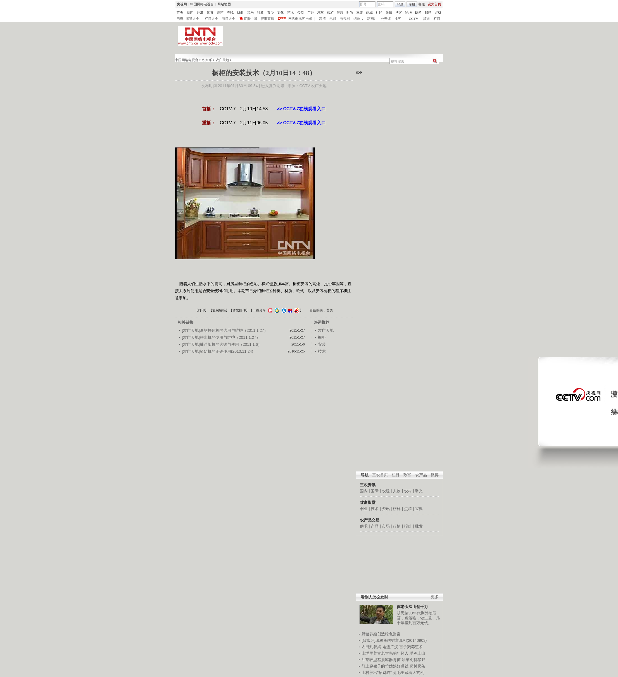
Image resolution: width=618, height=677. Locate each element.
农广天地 (222, 60)
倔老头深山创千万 (412, 606)
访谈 (418, 13)
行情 (397, 526)
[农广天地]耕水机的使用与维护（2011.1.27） (221, 337)
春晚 (230, 13)
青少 (270, 13)
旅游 (330, 13)
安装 (322, 344)
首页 (180, 13)
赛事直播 (267, 19)
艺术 (290, 13)
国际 (375, 491)
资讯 (386, 508)
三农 (359, 13)
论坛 (408, 13)
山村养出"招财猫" (377, 672)
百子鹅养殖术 (411, 647)
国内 (364, 491)
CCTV (413, 19)
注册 (411, 4)
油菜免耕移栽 (413, 659)
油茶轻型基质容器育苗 (381, 659)
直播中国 (250, 19)
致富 (407, 475)
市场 (386, 526)
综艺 (220, 13)
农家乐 (207, 60)
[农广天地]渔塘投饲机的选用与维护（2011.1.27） (225, 330)
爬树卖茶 (417, 666)
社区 (379, 13)
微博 (389, 13)
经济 (200, 13)
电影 (332, 19)
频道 (426, 19)
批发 (419, 526)
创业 (364, 508)
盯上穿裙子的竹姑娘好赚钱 (385, 666)
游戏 (437, 13)
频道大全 (192, 19)
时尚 (349, 13)
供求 (364, 526)
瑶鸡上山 (417, 653)
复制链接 (219, 310)
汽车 (320, 13)
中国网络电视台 (202, 4)
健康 (340, 13)
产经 (310, 13)
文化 (280, 13)
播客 (397, 19)
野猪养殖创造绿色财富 (381, 634)
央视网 (182, 4)
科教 (260, 13)
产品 (375, 526)
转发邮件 (239, 310)
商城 (369, 13)
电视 (180, 19)
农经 (386, 491)
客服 (421, 4)
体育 (210, 13)
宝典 (419, 508)
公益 (300, 13)
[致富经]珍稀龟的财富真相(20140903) (394, 640)
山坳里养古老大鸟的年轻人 (385, 653)
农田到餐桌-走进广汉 (380, 647)
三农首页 (380, 475)
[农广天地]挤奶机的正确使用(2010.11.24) (217, 351)
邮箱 (428, 13)
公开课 (386, 19)
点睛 (408, 508)
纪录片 (358, 19)
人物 (397, 491)
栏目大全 (211, 19)
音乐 (250, 13)
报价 (408, 526)
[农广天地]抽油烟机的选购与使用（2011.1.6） (222, 344)
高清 (322, 19)
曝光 (419, 491)
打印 (201, 310)
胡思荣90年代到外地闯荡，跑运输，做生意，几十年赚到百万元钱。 (418, 618)
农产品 (421, 475)
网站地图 (224, 4)
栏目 (437, 19)
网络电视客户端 (300, 19)
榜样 (397, 508)
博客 (398, 13)
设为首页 (434, 4)
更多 (435, 597)
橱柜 (322, 337)
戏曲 (240, 13)
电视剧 (345, 19)
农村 (408, 491)
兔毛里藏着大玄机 (408, 672)
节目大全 (228, 19)
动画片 (372, 19)
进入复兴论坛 (272, 86)
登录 (400, 4)
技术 (375, 508)
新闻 (190, 13)
